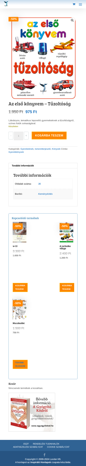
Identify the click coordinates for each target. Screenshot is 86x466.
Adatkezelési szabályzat (28, 447)
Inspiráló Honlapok (40, 462)
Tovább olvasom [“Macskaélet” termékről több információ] (20, 364)
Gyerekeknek (27, 149)
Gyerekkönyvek (16, 152)
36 (39, 183)
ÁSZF (26, 444)
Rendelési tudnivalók (46, 444)
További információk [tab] (23, 165)
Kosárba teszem (49, 135)
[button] (72, 20)
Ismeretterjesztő (43, 149)
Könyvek (56, 149)
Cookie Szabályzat (58, 447)
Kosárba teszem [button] (20, 287)
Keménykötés (45, 194)
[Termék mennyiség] (18, 136)
